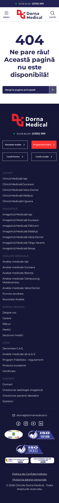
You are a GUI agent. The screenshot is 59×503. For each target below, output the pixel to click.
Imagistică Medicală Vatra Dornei (23, 237)
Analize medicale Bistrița (18, 272)
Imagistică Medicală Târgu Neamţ (24, 242)
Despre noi (9, 312)
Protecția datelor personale (29, 479)
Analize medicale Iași (15, 261)
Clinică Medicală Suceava (18, 184)
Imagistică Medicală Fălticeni (21, 225)
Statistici (8, 401)
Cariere (7, 318)
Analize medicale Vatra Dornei (21, 288)
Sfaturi (7, 323)
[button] (44, 145)
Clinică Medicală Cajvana (18, 201)
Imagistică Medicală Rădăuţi (20, 231)
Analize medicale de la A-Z (19, 354)
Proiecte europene (14, 365)
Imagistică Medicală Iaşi (17, 214)
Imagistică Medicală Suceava (21, 220)
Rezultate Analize (13, 299)
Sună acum (31, 3)
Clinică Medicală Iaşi (15, 178)
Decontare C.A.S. (13, 348)
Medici (7, 329)
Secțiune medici (13, 335)
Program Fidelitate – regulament (23, 359)
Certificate (9, 371)
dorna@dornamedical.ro (32, 415)
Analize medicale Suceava (19, 267)
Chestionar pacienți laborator (21, 395)
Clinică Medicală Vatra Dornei (21, 189)
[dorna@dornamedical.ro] (13, 415)
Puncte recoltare (13, 293)
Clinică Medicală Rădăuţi (18, 195)
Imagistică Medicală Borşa (19, 248)
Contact (8, 384)
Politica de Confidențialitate (29, 473)
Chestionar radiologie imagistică (23, 389)
